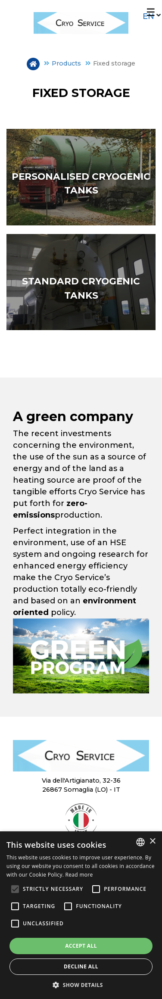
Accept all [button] (81, 945)
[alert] (81, 915)
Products (66, 63)
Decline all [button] (81, 966)
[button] (81, 984)
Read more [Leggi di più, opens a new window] (79, 874)
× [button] (152, 841)
